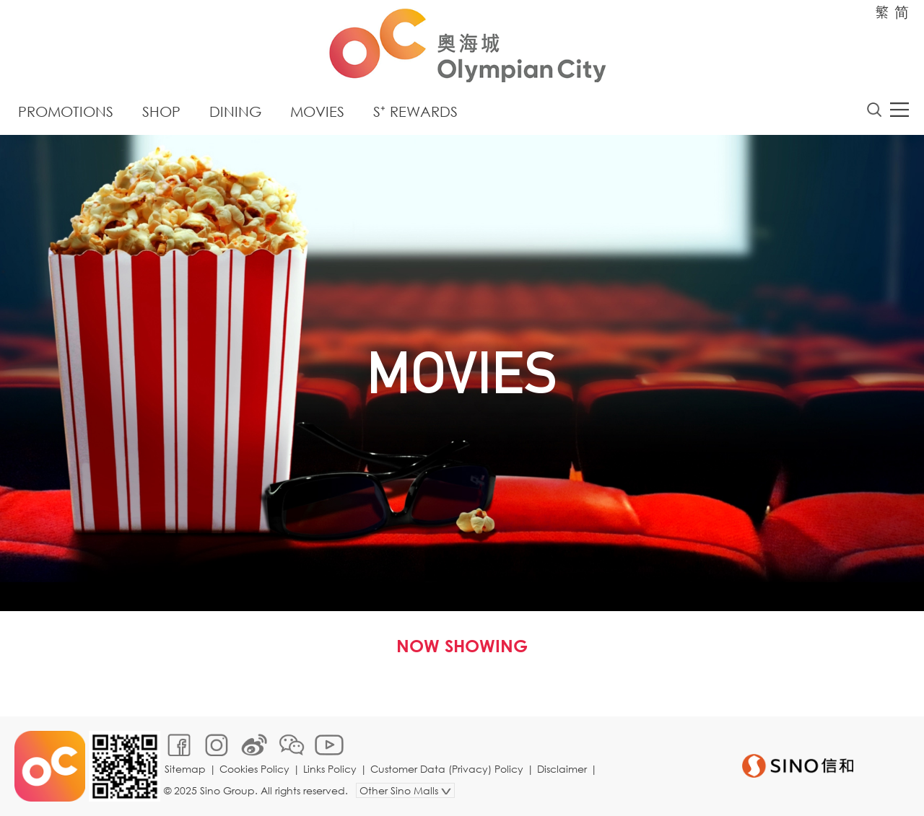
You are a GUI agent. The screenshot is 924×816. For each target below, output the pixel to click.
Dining (235, 111)
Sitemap (185, 769)
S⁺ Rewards (415, 111)
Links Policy (330, 769)
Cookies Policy (254, 769)
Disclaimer (562, 769)
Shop (161, 111)
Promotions (65, 111)
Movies (317, 111)
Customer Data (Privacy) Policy (446, 769)
